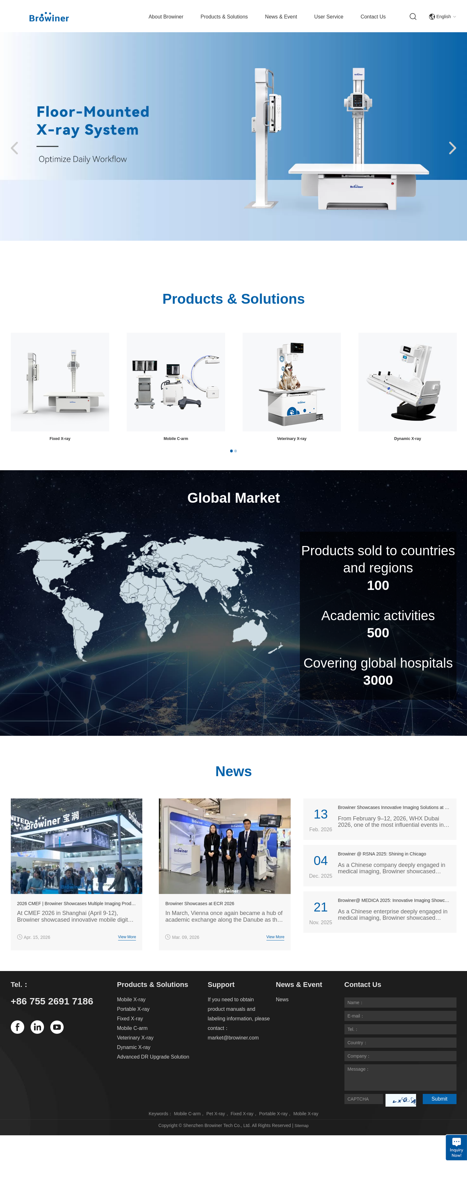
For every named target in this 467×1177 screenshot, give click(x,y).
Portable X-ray (175, 440)
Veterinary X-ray (135, 1049)
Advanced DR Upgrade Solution (153, 1068)
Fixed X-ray (291, 440)
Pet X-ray (215, 1124)
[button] (14, 149)
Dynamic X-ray (134, 1058)
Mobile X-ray (60, 440)
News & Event (281, 16)
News (282, 1010)
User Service (328, 16)
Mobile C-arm (408, 440)
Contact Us (373, 16)
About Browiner (166, 16)
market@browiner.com (233, 1049)
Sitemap (302, 1136)
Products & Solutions (224, 16)
